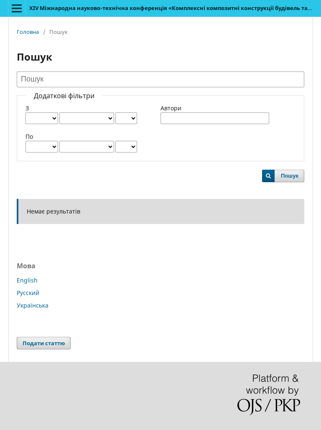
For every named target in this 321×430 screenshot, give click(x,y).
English (27, 280)
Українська (32, 305)
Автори (170, 108)
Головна (28, 32)
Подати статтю (44, 343)
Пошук (289, 176)
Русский (28, 293)
